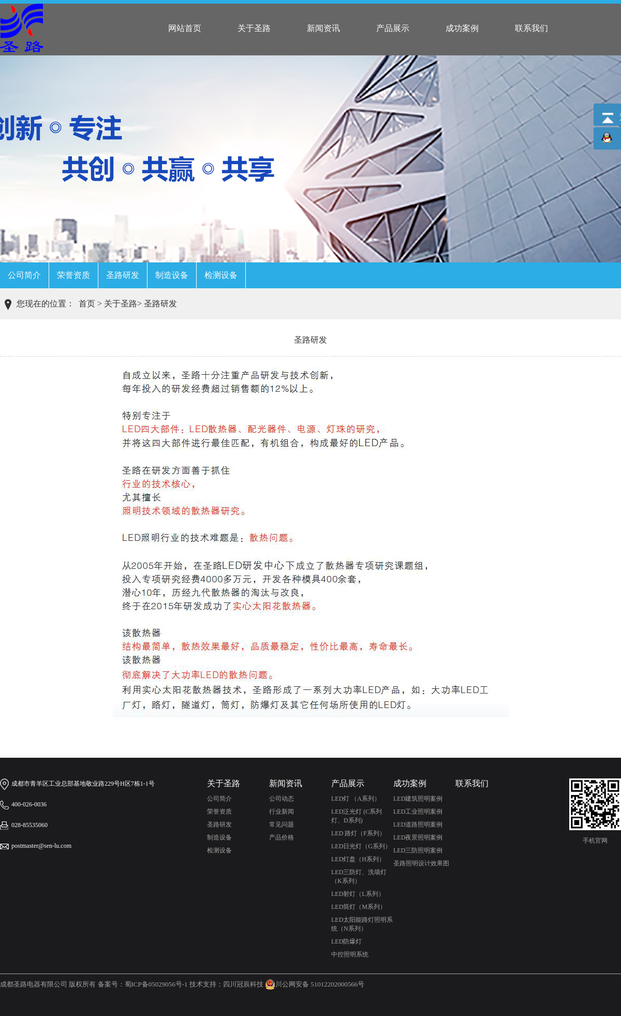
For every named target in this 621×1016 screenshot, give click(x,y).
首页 (87, 303)
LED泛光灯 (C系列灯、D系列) (356, 816)
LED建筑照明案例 (417, 798)
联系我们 (531, 28)
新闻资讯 (323, 28)
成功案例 (462, 28)
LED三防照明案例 (417, 850)
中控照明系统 (349, 954)
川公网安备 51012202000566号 (314, 984)
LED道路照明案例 (417, 824)
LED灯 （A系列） (355, 798)
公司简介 (24, 275)
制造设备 (171, 275)
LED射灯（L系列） (358, 893)
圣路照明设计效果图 (421, 863)
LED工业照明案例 (417, 811)
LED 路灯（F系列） (358, 833)
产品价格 (281, 837)
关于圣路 (254, 28)
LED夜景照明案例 (417, 837)
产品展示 (392, 28)
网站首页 (184, 28)
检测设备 (221, 275)
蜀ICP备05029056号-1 (156, 984)
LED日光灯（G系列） (361, 846)
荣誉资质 (73, 275)
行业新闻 (281, 811)
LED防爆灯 (346, 941)
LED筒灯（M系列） (358, 906)
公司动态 (281, 798)
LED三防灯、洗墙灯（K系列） (359, 876)
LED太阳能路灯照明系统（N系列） (362, 924)
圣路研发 (122, 275)
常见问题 (281, 824)
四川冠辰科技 (243, 984)
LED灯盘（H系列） (358, 859)
